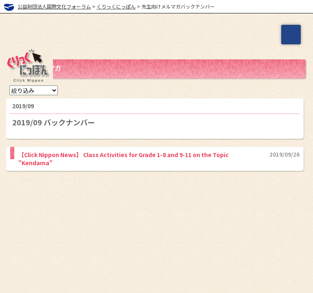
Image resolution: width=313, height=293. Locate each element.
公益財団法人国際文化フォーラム (54, 6)
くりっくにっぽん (116, 6)
